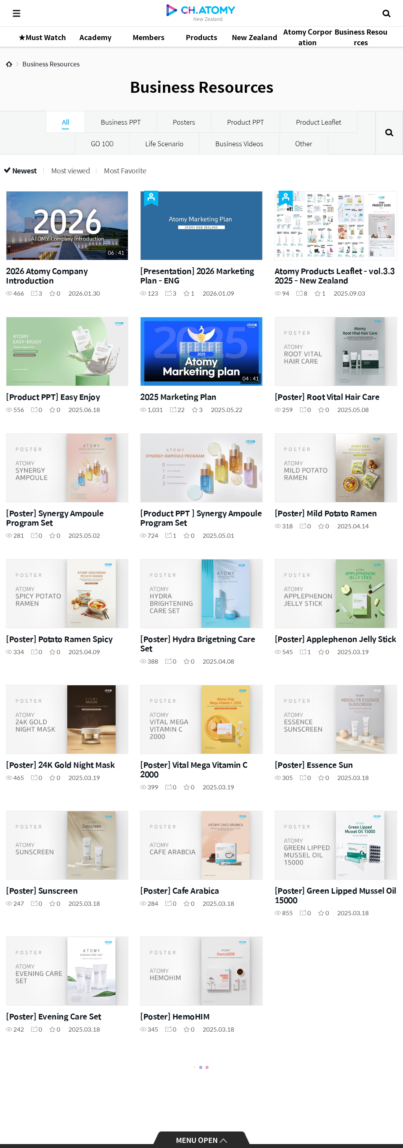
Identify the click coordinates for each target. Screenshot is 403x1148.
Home (9, 64)
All (65, 122)
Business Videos (239, 143)
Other (303, 143)
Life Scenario (164, 143)
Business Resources (50, 64)
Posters (184, 122)
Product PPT (245, 122)
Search (389, 133)
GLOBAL (386, 1113)
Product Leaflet (318, 122)
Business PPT (121, 122)
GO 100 (102, 143)
